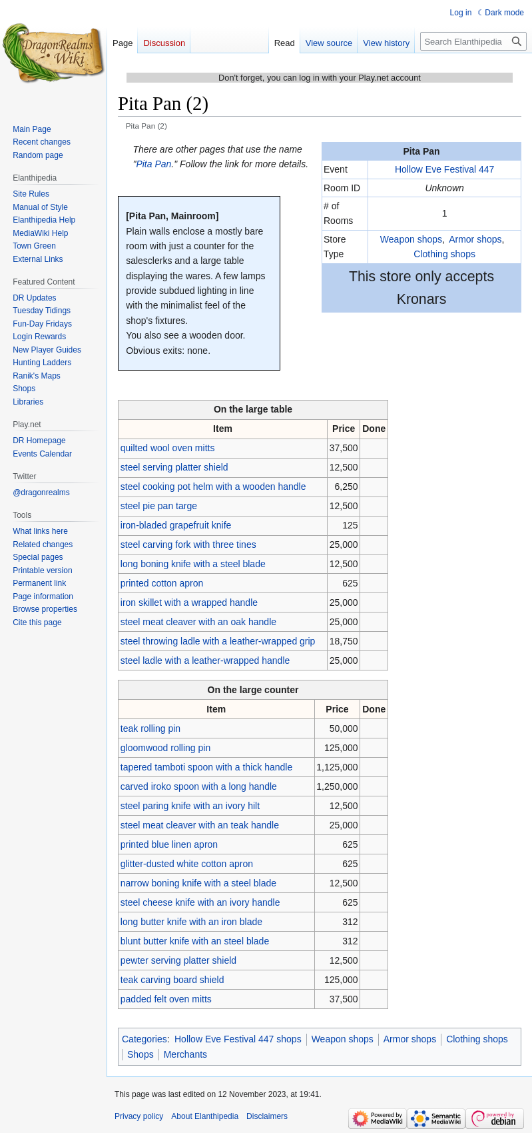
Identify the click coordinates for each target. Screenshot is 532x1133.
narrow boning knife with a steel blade (198, 883)
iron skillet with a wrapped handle (189, 602)
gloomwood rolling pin (165, 747)
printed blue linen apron (169, 844)
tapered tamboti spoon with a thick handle (206, 767)
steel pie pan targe (159, 506)
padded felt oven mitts (166, 999)
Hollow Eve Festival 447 (444, 169)
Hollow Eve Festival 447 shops (238, 1039)
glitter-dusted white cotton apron (187, 863)
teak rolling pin (150, 728)
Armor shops (475, 239)
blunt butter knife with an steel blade (195, 941)
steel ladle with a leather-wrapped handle (205, 660)
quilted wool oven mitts (168, 448)
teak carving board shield (172, 979)
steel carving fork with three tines (188, 544)
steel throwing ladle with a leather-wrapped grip (218, 641)
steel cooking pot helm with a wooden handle (213, 486)
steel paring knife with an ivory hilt (190, 805)
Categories (144, 1039)
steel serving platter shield (174, 467)
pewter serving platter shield (178, 960)
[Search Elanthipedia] (473, 41)
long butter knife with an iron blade (191, 921)
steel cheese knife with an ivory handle (200, 902)
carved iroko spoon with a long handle (199, 786)
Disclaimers (267, 1116)
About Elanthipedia (204, 1116)
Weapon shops (411, 239)
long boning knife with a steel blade (193, 564)
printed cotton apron (162, 583)
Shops (140, 1054)
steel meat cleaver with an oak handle (198, 621)
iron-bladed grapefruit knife (176, 525)
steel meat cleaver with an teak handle (200, 825)
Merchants (185, 1054)
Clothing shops (444, 254)
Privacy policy (139, 1116)
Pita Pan (153, 164)
